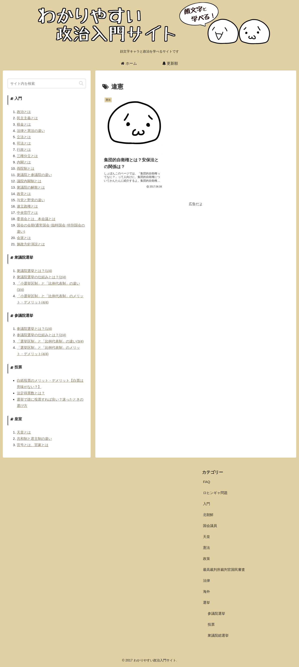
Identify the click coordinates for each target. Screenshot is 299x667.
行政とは (24, 150)
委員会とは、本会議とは (36, 219)
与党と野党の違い (31, 200)
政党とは (24, 194)
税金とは (24, 124)
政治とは (24, 112)
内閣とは (24, 162)
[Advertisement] (195, 239)
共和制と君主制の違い (34, 439)
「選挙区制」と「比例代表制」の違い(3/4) (50, 341)
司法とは (24, 143)
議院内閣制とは (29, 181)
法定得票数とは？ (31, 393)
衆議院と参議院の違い (34, 175)
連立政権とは (27, 206)
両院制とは (25, 168)
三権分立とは (27, 156)
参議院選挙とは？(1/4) (34, 329)
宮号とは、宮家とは (32, 445)
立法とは (24, 137)
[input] (46, 83)
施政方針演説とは (31, 244)
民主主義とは (27, 118)
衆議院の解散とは (31, 187)
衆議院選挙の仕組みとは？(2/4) (41, 277)
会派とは (24, 238)
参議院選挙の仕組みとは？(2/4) (41, 335)
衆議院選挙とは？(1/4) (34, 271)
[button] (81, 83)
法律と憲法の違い (31, 131)
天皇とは (24, 432)
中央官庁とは (27, 213)
